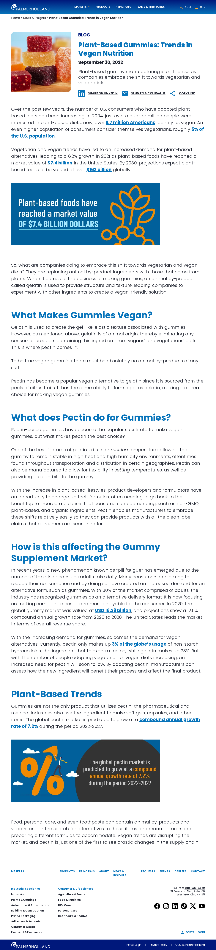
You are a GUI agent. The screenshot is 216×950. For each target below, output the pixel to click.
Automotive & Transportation (31, 905)
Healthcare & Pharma (73, 916)
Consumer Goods (23, 927)
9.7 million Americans (130, 122)
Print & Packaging (23, 916)
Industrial (17, 894)
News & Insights (34, 18)
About (104, 871)
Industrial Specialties (25, 889)
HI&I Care (64, 905)
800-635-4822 (195, 888)
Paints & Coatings (23, 900)
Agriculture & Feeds (71, 894)
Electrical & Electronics (26, 932)
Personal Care (68, 910)
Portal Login (134, 945)
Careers (180, 871)
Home (15, 18)
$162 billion (99, 169)
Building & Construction (27, 910)
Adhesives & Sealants (26, 921)
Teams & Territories (150, 7)
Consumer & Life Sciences (75, 889)
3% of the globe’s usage (139, 644)
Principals (123, 7)
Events (165, 871)
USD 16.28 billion (113, 610)
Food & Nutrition (69, 900)
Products (103, 7)
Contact (198, 871)
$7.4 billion (60, 163)
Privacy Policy (158, 945)
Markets (17, 871)
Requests (148, 871)
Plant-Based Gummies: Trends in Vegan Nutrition (86, 18)
